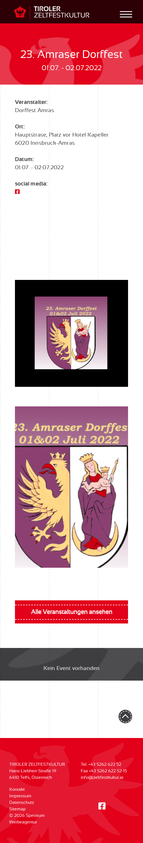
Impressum (20, 796)
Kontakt (17, 789)
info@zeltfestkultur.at (102, 777)
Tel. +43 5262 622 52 (101, 764)
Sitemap (17, 809)
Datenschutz (21, 802)
